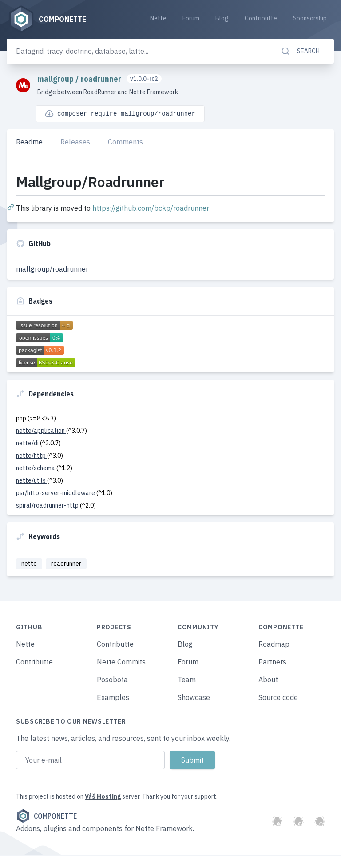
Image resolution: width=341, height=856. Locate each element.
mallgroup (56, 79)
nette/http (31, 456)
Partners (272, 662)
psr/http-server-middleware (56, 493)
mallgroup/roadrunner (52, 269)
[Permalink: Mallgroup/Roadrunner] (11, 207)
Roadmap (273, 644)
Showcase (194, 698)
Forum (190, 19)
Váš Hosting (103, 797)
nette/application (41, 431)
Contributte (261, 19)
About (268, 680)
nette (29, 564)
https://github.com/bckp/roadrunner (150, 208)
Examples (113, 698)
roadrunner (102, 79)
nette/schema (36, 468)
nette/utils (31, 481)
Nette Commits (121, 662)
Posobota (112, 680)
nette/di (28, 444)
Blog (222, 19)
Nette (158, 19)
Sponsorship (310, 19)
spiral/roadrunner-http (48, 506)
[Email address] (90, 761)
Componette (46, 817)
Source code (278, 698)
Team (187, 680)
